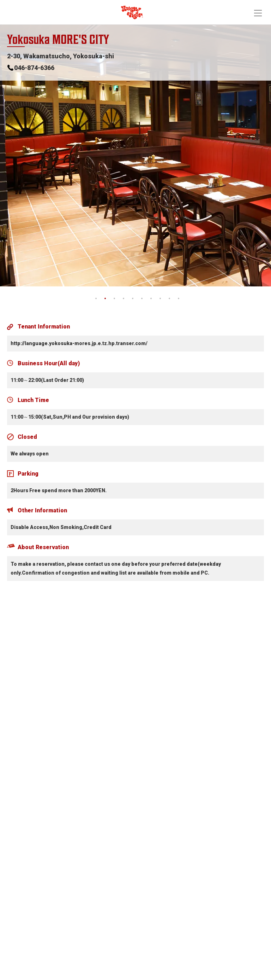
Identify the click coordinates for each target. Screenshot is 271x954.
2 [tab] (105, 298)
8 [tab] (160, 298)
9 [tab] (169, 298)
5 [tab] (132, 298)
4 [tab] (123, 298)
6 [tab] (141, 298)
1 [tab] (96, 298)
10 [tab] (178, 298)
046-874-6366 (34, 67)
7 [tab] (151, 298)
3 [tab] (114, 298)
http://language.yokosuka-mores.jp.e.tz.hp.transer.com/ (79, 343)
